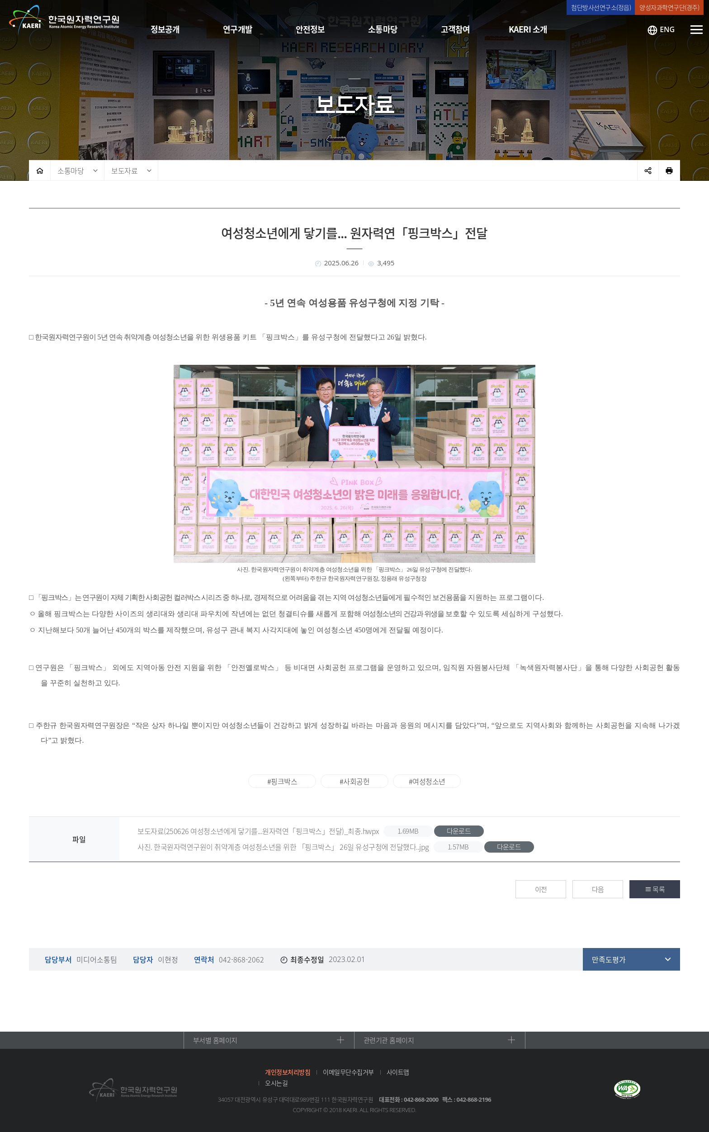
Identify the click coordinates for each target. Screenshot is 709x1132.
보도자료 (124, 170)
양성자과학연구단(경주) (669, 7)
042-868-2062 (241, 959)
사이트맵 (398, 1071)
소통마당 (70, 170)
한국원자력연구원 (64, 20)
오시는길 (276, 1082)
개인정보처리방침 (287, 1071)
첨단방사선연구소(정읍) (601, 7)
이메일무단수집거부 (348, 1071)
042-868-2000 (421, 1099)
